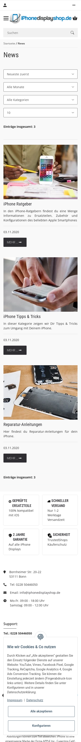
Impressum (14, 700)
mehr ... (14, 242)
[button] (74, 5)
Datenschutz (34, 700)
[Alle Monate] (40, 87)
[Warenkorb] (75, 18)
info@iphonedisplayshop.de (40, 593)
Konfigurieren (41, 725)
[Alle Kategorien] (40, 99)
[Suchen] (35, 33)
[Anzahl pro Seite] (40, 112)
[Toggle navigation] (6, 18)
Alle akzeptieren (41, 711)
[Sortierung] (40, 74)
